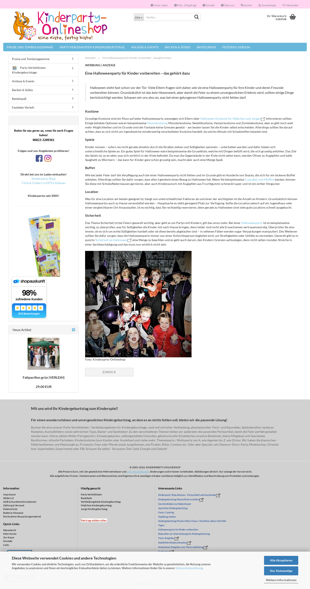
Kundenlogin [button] (267, 5)
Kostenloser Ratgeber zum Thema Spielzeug (180, 547)
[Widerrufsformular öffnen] (93, 520)
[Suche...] (139, 17)
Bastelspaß (206, 47)
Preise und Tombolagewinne (30, 47)
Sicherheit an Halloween (111, 240)
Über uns (227, 5)
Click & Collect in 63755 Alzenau (43, 183)
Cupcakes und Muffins (259, 179)
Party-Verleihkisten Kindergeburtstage (92, 47)
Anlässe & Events (144, 47)
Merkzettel (290, 5)
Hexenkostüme (157, 123)
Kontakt (209, 5)
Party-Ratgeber (166, 538)
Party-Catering (166, 512)
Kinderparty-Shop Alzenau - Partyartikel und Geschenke (187, 494)
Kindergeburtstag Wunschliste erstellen (178, 499)
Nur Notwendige (281, 571)
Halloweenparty (252, 223)
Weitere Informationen (281, 580)
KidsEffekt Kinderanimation (172, 542)
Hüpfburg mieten (167, 516)
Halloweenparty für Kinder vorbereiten (178, 529)
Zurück (109, 372)
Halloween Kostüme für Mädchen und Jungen (230, 118)
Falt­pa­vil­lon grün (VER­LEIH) (44, 377)
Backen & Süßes (177, 47)
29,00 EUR (44, 386)
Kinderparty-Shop (44, 178)
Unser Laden (159, 5)
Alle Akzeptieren (281, 560)
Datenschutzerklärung (189, 568)
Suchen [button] (246, 5)
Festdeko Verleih (236, 47)
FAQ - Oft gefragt (185, 5)
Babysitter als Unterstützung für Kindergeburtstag (184, 533)
